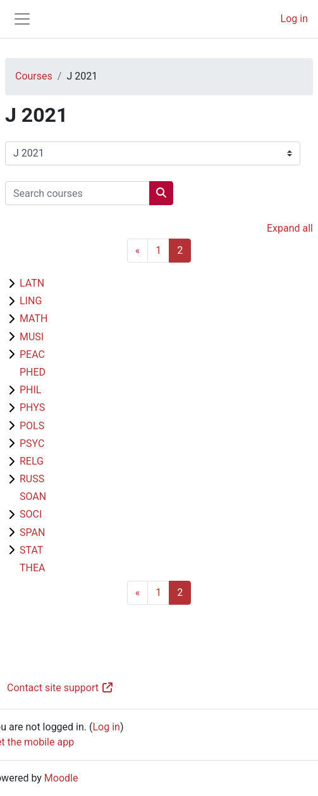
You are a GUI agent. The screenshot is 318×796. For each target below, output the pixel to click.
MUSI (32, 337)
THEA (33, 568)
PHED (33, 372)
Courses (33, 76)
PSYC (32, 443)
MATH (34, 318)
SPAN (32, 532)
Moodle (61, 778)
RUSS (32, 479)
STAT (31, 550)
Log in (294, 19)
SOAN (33, 496)
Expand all (290, 228)
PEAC (32, 354)
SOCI (31, 514)
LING (31, 301)
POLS (32, 426)
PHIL (30, 390)
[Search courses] (77, 193)
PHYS (32, 407)
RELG (32, 461)
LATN (32, 283)
